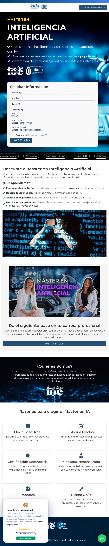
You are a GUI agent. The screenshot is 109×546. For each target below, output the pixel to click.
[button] (102, 538)
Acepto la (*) (31, 135)
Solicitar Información (93, 7)
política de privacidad (35, 135)
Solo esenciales (26, 529)
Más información (54, 344)
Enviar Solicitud (21, 140)
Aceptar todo (25, 538)
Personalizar (25, 534)
